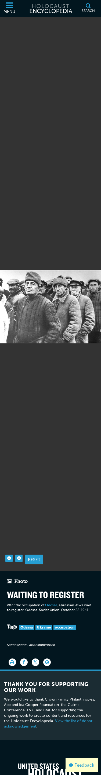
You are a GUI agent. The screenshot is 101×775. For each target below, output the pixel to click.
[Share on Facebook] (24, 652)
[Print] (12, 652)
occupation (64, 618)
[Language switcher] (47, 652)
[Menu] (9, 8)
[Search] (88, 8)
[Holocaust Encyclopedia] (50, 8)
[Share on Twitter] (35, 652)
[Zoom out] (9, 548)
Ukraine (44, 618)
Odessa (51, 595)
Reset (34, 549)
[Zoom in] (19, 548)
